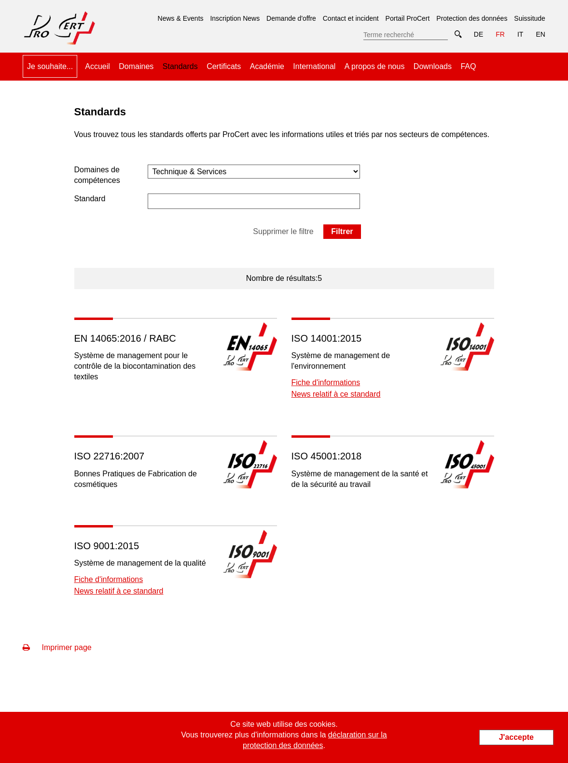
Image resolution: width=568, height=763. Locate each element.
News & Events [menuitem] (181, 18)
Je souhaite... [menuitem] (50, 66)
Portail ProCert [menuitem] (408, 18)
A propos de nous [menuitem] (375, 66)
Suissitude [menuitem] (529, 18)
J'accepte (516, 737)
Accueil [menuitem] (97, 66)
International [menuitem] (314, 66)
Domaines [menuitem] (136, 66)
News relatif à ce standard (336, 394)
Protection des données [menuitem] (471, 18)
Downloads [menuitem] (433, 66)
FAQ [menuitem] (468, 66)
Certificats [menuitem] (224, 66)
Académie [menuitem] (267, 66)
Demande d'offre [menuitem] (291, 18)
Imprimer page (57, 647)
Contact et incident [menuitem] (351, 18)
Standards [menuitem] (180, 62)
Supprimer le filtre (283, 231)
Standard (90, 198)
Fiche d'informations (325, 382)
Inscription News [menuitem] (235, 18)
